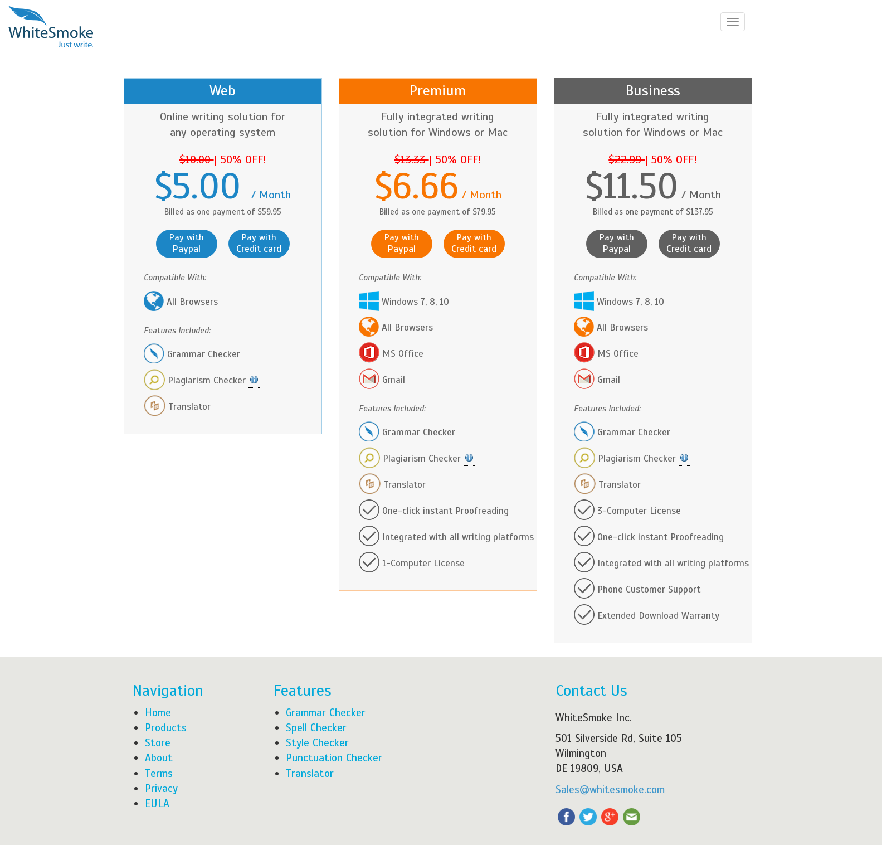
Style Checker (317, 742)
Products (166, 727)
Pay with (186, 243)
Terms (159, 773)
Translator (310, 773)
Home (158, 712)
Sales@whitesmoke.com (610, 789)
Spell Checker (316, 727)
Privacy (161, 788)
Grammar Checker (326, 712)
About (159, 757)
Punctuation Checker (334, 757)
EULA (157, 803)
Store (157, 742)
